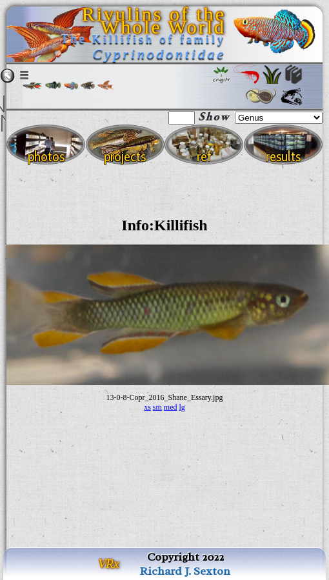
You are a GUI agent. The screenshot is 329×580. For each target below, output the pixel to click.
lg (182, 407)
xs (147, 407)
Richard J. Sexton (185, 571)
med (170, 407)
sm (157, 407)
